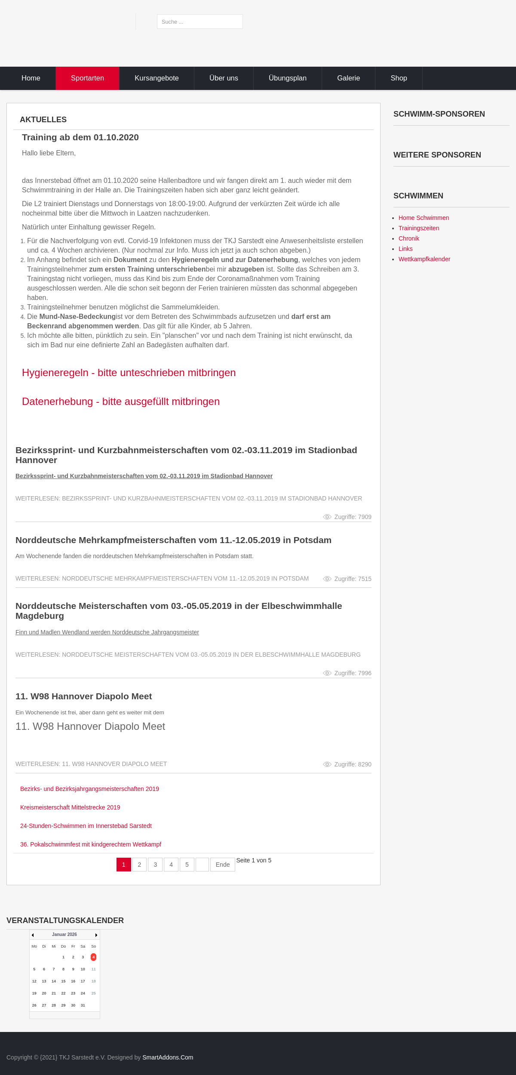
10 (83, 969)
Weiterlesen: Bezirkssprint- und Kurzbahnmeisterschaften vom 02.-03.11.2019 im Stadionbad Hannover (188, 498)
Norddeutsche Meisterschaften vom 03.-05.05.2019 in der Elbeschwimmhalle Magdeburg (178, 611)
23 (73, 993)
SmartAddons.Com (167, 1057)
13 (44, 981)
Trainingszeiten (419, 228)
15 (63, 981)
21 (54, 993)
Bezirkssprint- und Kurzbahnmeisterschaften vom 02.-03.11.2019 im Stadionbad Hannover (186, 455)
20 (44, 993)
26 (34, 1005)
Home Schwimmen (424, 217)
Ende (223, 864)
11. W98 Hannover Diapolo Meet (83, 696)
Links (406, 248)
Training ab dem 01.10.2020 (80, 137)
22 (63, 993)
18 (94, 981)
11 (94, 969)
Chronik (409, 238)
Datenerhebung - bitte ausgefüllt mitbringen (121, 401)
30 (73, 1005)
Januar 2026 (64, 934)
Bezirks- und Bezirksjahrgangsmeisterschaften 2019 (89, 788)
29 (63, 1005)
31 (83, 1005)
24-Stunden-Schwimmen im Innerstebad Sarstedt (86, 825)
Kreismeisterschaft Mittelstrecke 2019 (70, 807)
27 (44, 1005)
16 (73, 981)
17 (83, 981)
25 (94, 993)
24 (83, 993)
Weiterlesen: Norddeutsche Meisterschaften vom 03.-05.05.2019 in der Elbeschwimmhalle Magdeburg (188, 654)
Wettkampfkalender (424, 259)
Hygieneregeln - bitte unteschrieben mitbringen (129, 372)
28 (54, 1005)
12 (34, 981)
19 (34, 993)
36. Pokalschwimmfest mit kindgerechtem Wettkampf (90, 844)
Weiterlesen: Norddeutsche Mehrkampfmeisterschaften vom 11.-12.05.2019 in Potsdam (162, 578)
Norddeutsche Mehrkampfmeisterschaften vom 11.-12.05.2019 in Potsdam (173, 540)
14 (54, 981)
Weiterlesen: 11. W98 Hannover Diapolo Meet (91, 763)
